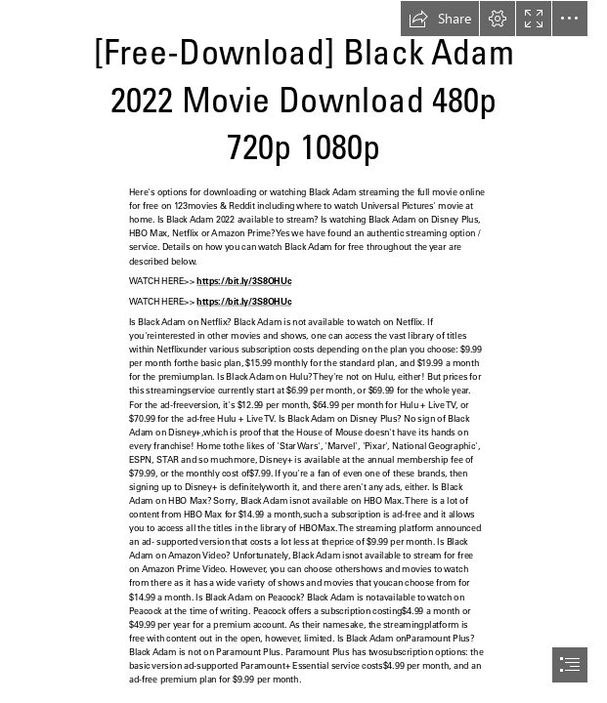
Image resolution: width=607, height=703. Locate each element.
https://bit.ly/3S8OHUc (244, 281)
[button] (440, 18)
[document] (303, 351)
